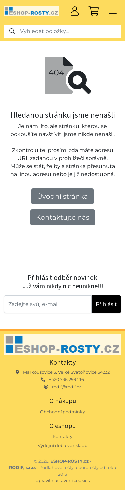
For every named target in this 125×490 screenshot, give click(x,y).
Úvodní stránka (62, 196)
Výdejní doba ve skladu (63, 445)
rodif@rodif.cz (66, 386)
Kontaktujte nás (62, 217)
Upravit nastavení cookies (62, 480)
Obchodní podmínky (62, 411)
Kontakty (62, 436)
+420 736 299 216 (66, 379)
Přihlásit (106, 304)
